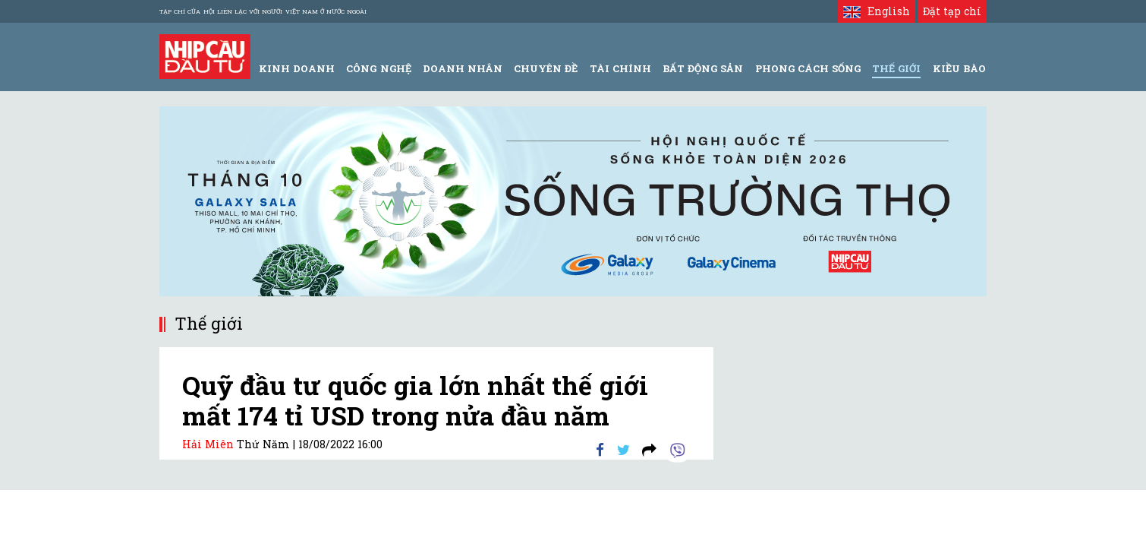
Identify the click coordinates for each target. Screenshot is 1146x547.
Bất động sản (703, 68)
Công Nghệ (378, 68)
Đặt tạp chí (952, 11)
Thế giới (896, 68)
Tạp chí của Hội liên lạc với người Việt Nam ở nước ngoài (263, 11)
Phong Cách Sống (808, 68)
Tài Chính (620, 68)
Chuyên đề (546, 68)
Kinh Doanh (297, 68)
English (876, 11)
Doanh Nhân (462, 68)
